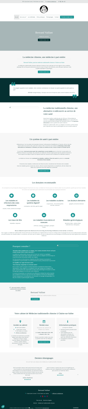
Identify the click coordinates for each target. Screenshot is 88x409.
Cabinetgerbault (45, 408)
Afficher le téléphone (51, 1)
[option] (60, 371)
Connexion (75, 407)
